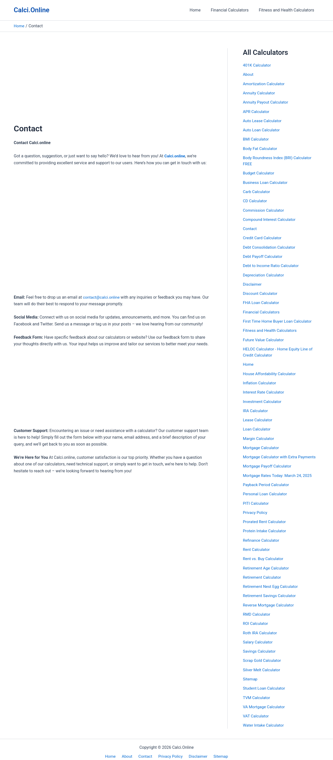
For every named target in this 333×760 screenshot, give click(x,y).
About (248, 74)
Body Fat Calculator (260, 147)
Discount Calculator (260, 291)
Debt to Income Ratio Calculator (271, 264)
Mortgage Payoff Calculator (268, 463)
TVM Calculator (257, 692)
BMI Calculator (256, 138)
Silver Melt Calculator (262, 665)
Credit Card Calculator (263, 236)
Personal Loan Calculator (265, 490)
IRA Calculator (256, 408)
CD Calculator (255, 199)
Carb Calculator (257, 190)
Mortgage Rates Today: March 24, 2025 (278, 472)
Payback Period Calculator (266, 481)
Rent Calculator (257, 545)
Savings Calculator (259, 646)
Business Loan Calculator (266, 181)
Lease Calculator (258, 417)
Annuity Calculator (259, 92)
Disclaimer (252, 282)
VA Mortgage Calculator (264, 701)
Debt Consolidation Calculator (270, 245)
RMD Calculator (257, 609)
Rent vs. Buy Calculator (263, 554)
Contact (250, 227)
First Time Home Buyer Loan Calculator (278, 319)
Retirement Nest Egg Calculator (271, 582)
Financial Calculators (233, 10)
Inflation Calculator (260, 380)
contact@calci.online (102, 297)
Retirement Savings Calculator (270, 591)
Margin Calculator (259, 435)
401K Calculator (257, 65)
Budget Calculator (259, 172)
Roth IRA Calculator (260, 628)
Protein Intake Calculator (265, 527)
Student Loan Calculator (264, 683)
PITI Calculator (256, 499)
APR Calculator (256, 111)
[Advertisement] (113, 85)
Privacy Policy (255, 508)
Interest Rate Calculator (264, 389)
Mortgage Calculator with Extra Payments (280, 453)
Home (200, 10)
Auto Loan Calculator (262, 129)
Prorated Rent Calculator (265, 518)
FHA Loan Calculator (261, 300)
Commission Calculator (264, 209)
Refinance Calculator (261, 536)
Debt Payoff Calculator (263, 254)
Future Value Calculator (264, 337)
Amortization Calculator (264, 83)
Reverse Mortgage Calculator (269, 600)
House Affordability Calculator (270, 371)
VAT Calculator (256, 710)
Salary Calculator (258, 637)
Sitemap (250, 674)
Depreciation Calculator (264, 273)
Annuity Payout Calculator (266, 101)
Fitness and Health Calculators (287, 10)
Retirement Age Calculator (266, 564)
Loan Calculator (257, 426)
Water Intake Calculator (264, 720)
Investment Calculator (263, 398)
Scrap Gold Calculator (262, 655)
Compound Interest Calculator (270, 218)
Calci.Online (31, 10)
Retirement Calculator (262, 573)
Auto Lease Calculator (263, 120)
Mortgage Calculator (261, 444)
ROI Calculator (256, 619)
